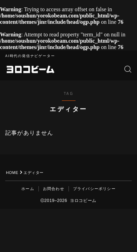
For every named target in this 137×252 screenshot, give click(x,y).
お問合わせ (53, 189)
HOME (12, 172)
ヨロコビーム (30, 69)
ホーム (27, 189)
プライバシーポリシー (94, 189)
